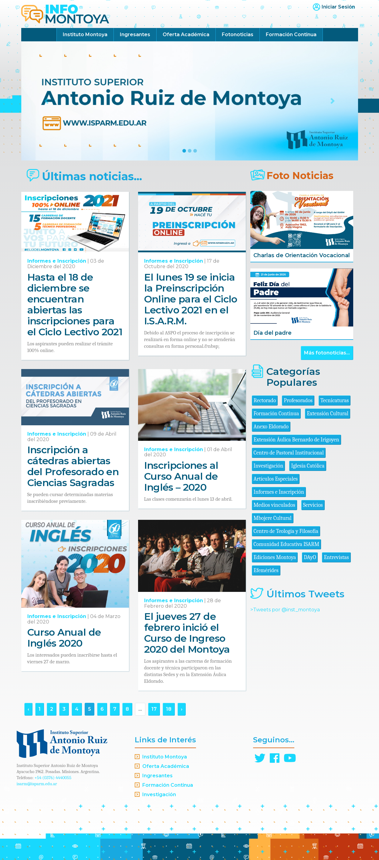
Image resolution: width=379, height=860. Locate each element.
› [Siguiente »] (181, 709)
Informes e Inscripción (56, 261)
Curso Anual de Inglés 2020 (64, 637)
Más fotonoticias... (327, 353)
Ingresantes (135, 34)
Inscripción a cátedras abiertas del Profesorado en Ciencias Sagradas (73, 466)
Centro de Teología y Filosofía (286, 531)
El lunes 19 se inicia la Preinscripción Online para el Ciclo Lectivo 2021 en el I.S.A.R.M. (190, 299)
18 (168, 709)
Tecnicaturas (334, 400)
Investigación (268, 466)
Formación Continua (291, 34)
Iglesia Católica (307, 466)
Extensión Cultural (327, 413)
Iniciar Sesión (338, 7)
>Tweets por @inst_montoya (285, 610)
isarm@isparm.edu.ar (37, 783)
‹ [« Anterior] (28, 709)
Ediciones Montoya (275, 557)
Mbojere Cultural (273, 518)
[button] (46, 101)
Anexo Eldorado (271, 426)
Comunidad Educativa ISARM (286, 544)
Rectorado (265, 400)
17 (154, 709)
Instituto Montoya (85, 34)
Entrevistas (336, 557)
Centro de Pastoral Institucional (289, 453)
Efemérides (266, 570)
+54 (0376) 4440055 (53, 777)
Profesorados (298, 400)
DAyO (310, 557)
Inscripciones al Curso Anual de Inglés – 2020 (181, 476)
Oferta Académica (186, 34)
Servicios (313, 505)
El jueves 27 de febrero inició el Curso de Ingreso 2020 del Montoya (187, 632)
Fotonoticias (237, 34)
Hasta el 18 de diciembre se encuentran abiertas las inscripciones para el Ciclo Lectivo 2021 (75, 304)
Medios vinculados (274, 505)
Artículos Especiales (276, 479)
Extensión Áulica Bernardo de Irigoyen (296, 440)
